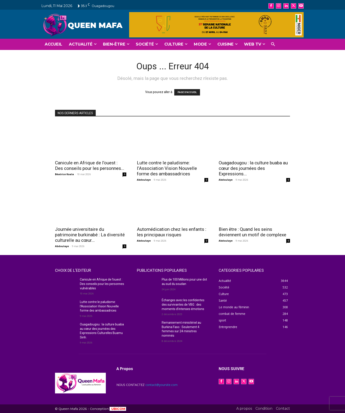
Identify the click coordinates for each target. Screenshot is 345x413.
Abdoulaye (144, 179)
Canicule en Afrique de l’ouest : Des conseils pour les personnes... (89, 165)
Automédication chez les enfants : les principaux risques (171, 232)
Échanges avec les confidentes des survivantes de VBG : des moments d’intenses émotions (183, 304)
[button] (273, 44)
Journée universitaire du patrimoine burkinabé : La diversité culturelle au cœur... (90, 235)
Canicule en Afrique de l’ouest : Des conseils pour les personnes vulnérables (102, 284)
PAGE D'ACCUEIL (187, 92)
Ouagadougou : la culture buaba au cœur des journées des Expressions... (253, 168)
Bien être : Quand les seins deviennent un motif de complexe (252, 232)
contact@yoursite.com (161, 385)
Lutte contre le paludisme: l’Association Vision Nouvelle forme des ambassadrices (167, 168)
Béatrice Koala (64, 174)
